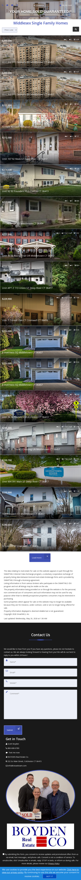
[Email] (40, 673)
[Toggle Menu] (76, 3)
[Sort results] (9, 30)
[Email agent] (12, 5)
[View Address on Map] (40, 761)
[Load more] (39, 557)
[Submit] (13, 730)
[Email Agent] (40, 765)
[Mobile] (40, 683)
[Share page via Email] (17, 5)
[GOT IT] (50, 876)
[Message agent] (40, 752)
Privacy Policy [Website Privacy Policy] (53, 863)
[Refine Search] (76, 29)
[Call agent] (3, 5)
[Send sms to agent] (7, 5)
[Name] (40, 662)
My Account (66, 5)
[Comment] (40, 704)
